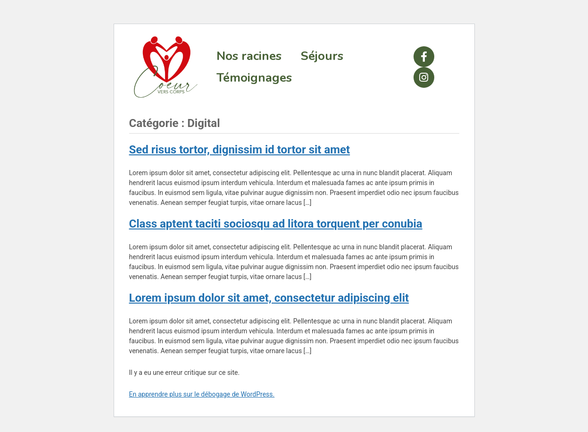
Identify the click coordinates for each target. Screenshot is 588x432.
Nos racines (249, 56)
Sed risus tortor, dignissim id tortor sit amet (239, 149)
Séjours (321, 56)
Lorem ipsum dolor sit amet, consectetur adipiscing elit (269, 298)
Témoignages (254, 77)
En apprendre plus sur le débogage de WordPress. (202, 394)
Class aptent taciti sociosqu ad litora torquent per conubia (275, 223)
